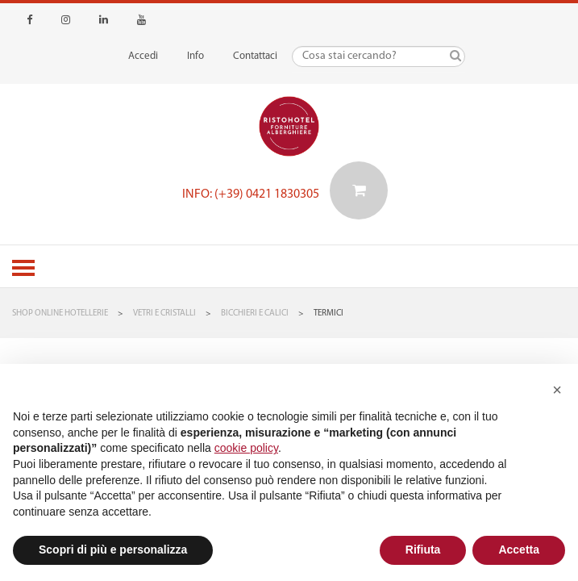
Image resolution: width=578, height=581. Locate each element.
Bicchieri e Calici (255, 313)
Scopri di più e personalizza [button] (113, 549)
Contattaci (255, 56)
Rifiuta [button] (423, 549)
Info (195, 56)
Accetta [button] (518, 549)
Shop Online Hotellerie (60, 313)
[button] (557, 390)
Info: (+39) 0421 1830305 (250, 194)
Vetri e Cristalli (164, 313)
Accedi (143, 56)
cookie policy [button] (246, 447)
